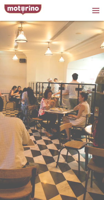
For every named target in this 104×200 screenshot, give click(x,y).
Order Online (52, 194)
